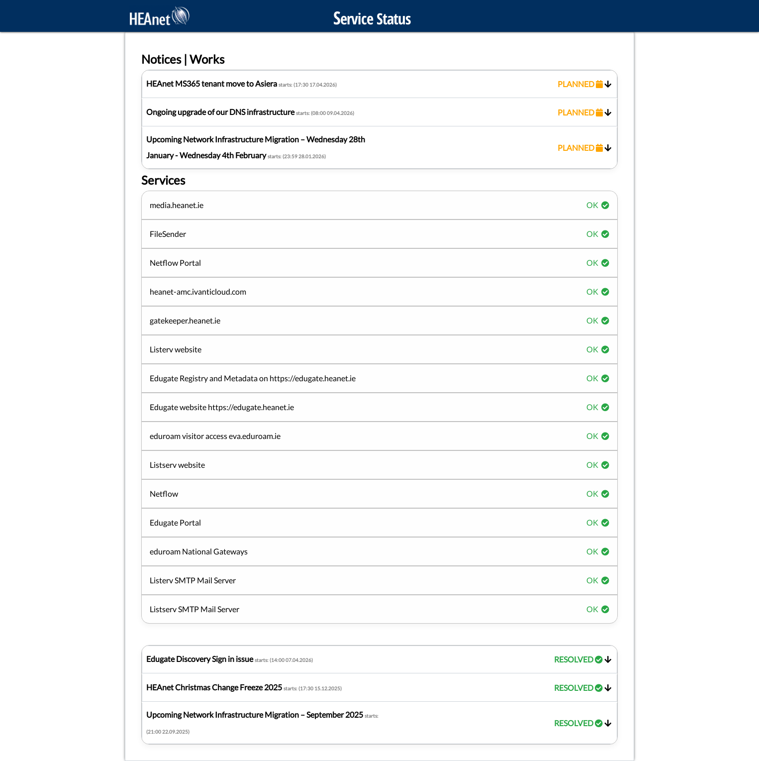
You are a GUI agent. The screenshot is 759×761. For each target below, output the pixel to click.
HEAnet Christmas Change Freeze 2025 (379, 687)
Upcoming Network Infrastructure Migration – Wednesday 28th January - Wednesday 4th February (379, 147)
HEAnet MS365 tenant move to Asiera (379, 84)
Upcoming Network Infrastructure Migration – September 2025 (379, 722)
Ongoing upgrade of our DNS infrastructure (379, 112)
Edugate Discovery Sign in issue (379, 659)
